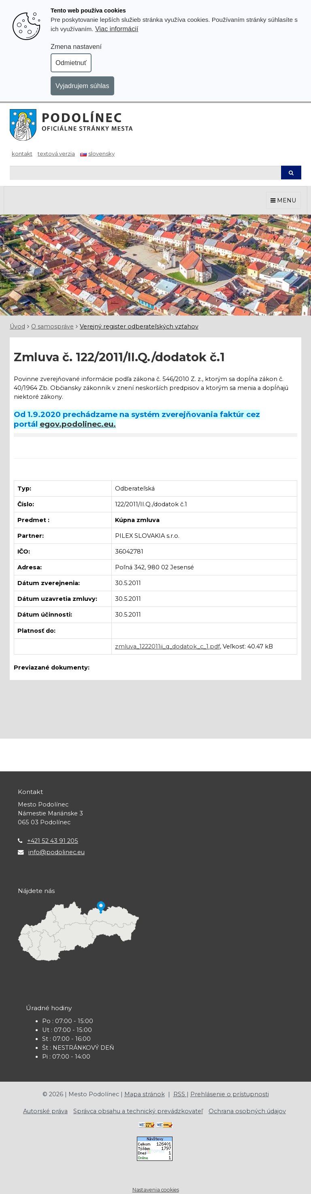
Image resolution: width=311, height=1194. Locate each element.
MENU (283, 200)
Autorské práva (45, 1111)
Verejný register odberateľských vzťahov (139, 326)
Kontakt (22, 153)
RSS (180, 1094)
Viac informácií (116, 28)
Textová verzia (56, 153)
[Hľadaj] (145, 173)
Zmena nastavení (76, 46)
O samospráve (52, 326)
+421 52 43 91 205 (52, 840)
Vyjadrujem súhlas (82, 85)
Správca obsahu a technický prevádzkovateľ (138, 1111)
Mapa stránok (144, 1094)
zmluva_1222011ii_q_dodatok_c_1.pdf (167, 646)
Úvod (17, 326)
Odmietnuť (71, 62)
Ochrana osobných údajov (247, 1111)
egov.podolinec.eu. (78, 424)
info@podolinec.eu (56, 852)
